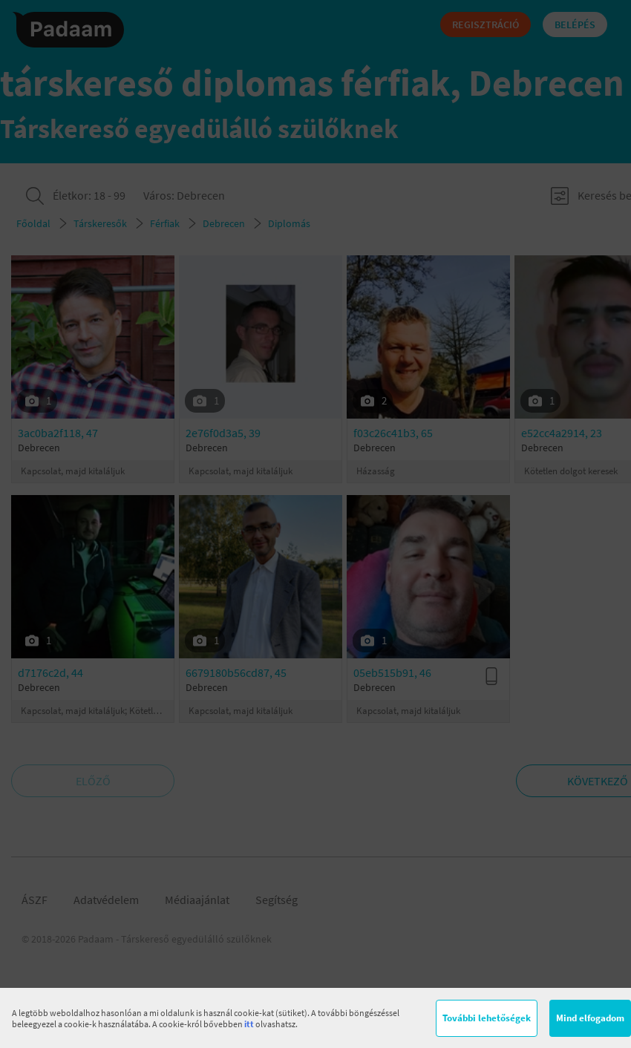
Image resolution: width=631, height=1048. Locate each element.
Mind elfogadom (590, 1018)
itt (249, 1023)
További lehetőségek (486, 1018)
